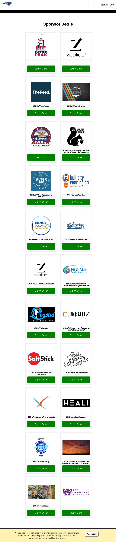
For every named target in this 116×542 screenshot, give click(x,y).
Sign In (104, 4)
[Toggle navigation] (91, 4)
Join (112, 4)
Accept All (91, 534)
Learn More (41, 68)
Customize (60, 538)
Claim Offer (41, 113)
